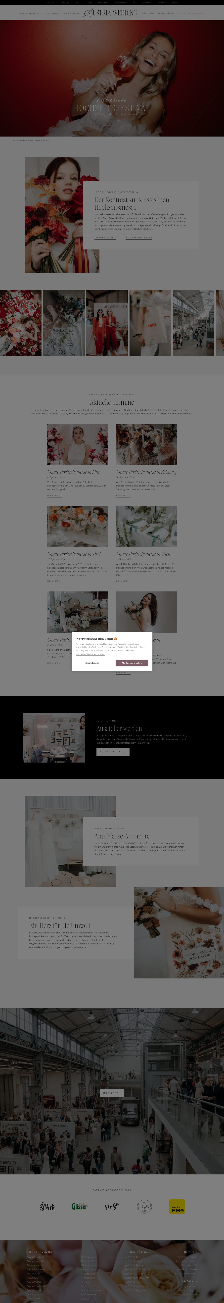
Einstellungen (92, 663)
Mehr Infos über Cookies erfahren (90, 654)
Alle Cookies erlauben (132, 663)
